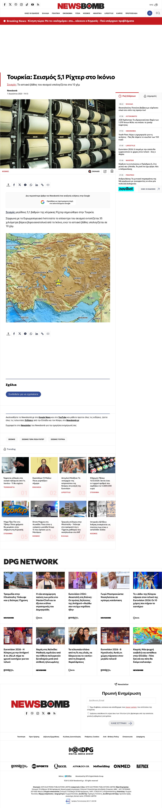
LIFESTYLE (109, 13)
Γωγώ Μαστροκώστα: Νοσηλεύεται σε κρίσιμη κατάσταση (112, 597)
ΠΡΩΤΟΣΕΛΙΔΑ (131, 13)
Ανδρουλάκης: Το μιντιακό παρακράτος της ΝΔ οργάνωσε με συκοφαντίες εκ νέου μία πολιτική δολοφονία (137, 181)
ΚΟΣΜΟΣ (86, 13)
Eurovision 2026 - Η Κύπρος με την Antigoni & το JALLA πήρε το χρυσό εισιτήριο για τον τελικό (16, 655)
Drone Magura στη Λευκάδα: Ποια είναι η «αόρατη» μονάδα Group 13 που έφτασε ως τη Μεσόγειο (43, 527)
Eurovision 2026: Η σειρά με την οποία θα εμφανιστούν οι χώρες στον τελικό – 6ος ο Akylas (137, 152)
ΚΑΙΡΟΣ (119, 13)
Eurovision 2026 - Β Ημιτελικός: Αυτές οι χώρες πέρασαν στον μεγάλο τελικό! (112, 654)
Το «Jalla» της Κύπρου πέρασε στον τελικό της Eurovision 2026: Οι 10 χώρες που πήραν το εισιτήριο (145, 600)
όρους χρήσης (131, 707)
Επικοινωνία (128, 737)
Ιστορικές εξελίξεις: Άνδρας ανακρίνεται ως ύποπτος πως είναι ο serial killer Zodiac (100, 526)
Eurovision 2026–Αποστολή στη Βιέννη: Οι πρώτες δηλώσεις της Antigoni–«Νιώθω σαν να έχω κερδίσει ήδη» (80, 601)
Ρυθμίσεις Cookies (92, 737)
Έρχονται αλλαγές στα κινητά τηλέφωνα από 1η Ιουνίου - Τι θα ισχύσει (14, 480)
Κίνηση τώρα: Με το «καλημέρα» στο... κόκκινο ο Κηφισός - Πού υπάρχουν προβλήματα (81, 20)
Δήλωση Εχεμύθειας (51, 737)
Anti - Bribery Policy (111, 737)
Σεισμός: (12, 84)
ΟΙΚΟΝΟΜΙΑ (67, 13)
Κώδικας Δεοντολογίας (72, 737)
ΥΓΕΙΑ (77, 13)
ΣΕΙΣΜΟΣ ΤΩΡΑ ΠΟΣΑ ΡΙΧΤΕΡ (33, 439)
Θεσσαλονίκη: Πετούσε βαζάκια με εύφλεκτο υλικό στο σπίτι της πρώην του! (138, 108)
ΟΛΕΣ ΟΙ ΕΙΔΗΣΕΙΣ (32, 13)
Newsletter (26, 425)
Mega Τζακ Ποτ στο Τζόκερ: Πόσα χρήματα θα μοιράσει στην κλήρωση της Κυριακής (13, 526)
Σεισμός (10, 212)
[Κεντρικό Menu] (158, 13)
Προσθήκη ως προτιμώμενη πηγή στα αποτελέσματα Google (57, 202)
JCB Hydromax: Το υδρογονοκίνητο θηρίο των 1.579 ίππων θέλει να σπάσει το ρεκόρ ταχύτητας (139, 122)
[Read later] (112, 171)
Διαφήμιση (140, 737)
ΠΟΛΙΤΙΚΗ (56, 13)
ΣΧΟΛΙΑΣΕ (93, 171)
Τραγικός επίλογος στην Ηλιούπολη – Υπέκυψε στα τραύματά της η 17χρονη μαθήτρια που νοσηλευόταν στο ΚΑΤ (71, 527)
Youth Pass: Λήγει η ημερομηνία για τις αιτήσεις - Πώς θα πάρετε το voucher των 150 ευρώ (139, 137)
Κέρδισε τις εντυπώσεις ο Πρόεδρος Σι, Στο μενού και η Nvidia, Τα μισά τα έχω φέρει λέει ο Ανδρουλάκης (139, 166)
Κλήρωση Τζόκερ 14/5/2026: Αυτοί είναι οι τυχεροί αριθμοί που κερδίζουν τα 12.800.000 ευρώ (101, 483)
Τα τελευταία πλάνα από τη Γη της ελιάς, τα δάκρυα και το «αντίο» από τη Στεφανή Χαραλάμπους (80, 655)
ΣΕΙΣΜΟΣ (11, 439)
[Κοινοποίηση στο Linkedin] (36, 184)
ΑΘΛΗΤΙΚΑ (97, 13)
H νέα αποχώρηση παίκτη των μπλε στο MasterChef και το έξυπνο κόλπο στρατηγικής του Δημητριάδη (47, 601)
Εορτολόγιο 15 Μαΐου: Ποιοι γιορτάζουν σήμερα (42, 480)
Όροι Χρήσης (34, 737)
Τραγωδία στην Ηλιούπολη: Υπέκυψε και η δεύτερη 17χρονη (16, 597)
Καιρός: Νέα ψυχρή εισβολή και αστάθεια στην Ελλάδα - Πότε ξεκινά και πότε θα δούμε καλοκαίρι (144, 655)
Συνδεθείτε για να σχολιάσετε (23, 394)
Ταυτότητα (21, 737)
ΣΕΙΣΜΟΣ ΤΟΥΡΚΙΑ (58, 439)
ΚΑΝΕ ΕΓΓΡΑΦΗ (121, 723)
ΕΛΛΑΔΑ (45, 13)
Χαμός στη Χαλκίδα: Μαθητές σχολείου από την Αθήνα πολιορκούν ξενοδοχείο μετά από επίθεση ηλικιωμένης (48, 655)
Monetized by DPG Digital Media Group (89, 776)
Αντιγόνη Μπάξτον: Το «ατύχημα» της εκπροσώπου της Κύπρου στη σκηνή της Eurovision (71, 483)
